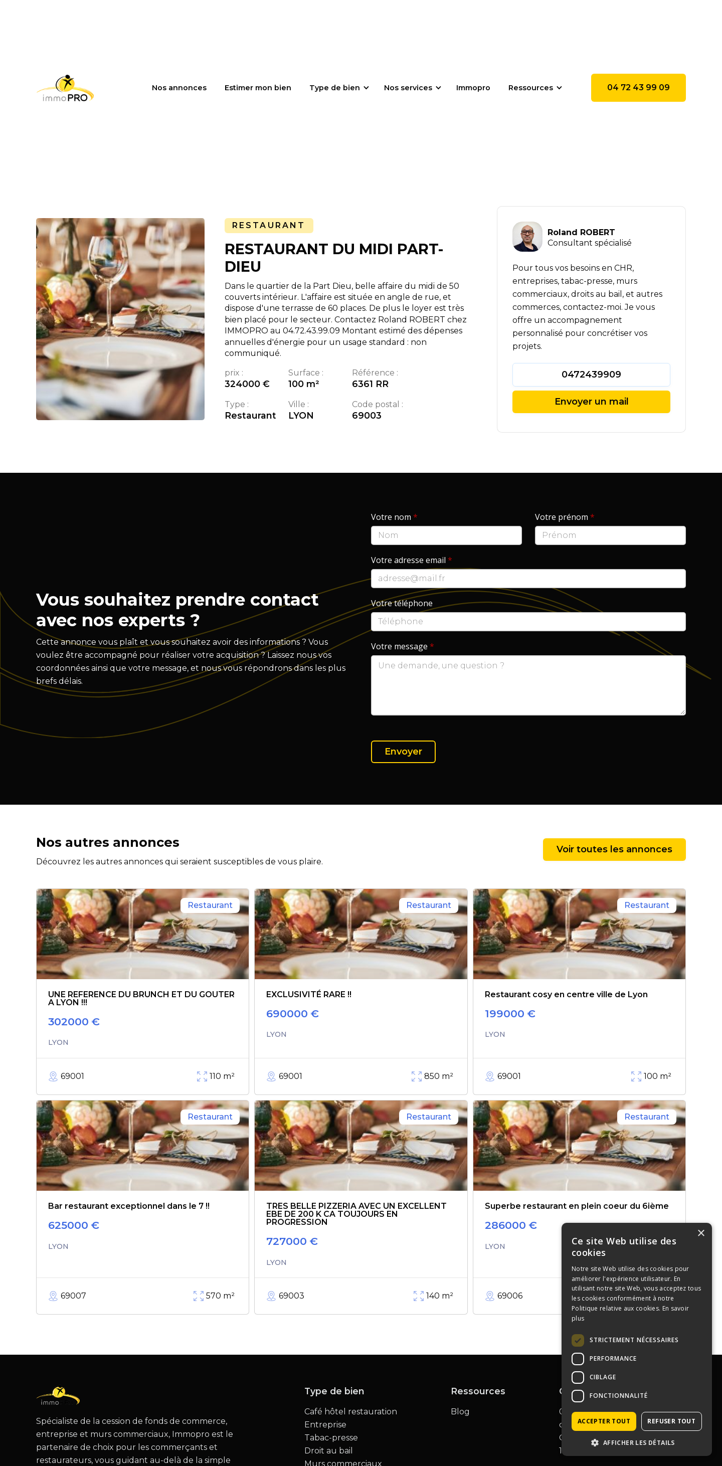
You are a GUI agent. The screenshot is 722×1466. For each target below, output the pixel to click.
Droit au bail (328, 1451)
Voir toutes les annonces (614, 849)
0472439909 (591, 374)
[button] (337, 87)
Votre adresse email (411, 560)
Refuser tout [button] (671, 1421)
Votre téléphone (402, 603)
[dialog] (637, 1339)
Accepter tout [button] (604, 1421)
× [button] (700, 1233)
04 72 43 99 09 (638, 87)
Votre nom (394, 517)
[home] (65, 88)
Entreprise (325, 1425)
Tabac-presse (331, 1438)
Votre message (402, 646)
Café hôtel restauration (350, 1412)
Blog (460, 1412)
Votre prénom (565, 517)
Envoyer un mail (592, 401)
